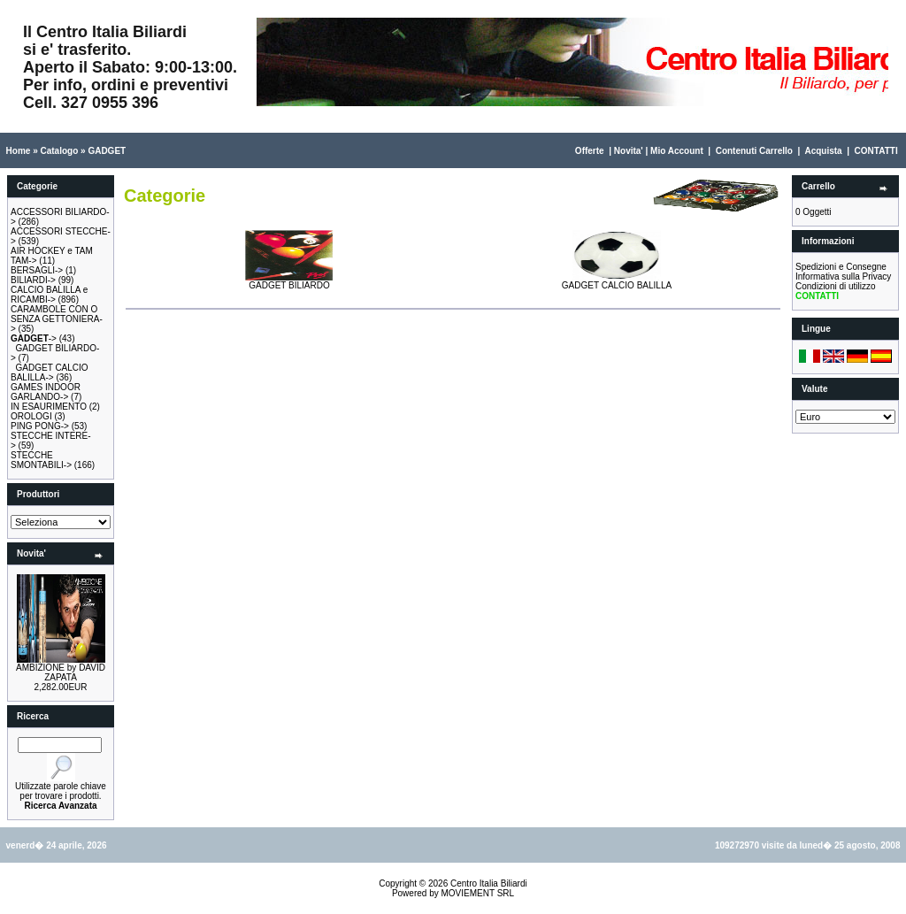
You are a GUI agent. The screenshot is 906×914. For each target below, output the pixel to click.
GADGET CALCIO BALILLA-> (49, 372)
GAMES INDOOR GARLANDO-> (46, 392)
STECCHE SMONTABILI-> (41, 460)
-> (34, 338)
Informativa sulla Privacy (843, 276)
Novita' (628, 151)
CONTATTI (876, 151)
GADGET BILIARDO (289, 281)
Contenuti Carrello (754, 151)
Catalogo (59, 151)
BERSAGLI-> (37, 270)
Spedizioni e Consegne (841, 267)
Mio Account (676, 151)
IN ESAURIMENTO (49, 406)
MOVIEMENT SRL (477, 893)
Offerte (589, 151)
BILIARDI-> (33, 280)
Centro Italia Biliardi (488, 883)
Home (18, 151)
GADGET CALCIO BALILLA (617, 281)
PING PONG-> (40, 426)
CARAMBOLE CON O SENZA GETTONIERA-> (57, 319)
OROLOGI (31, 416)
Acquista (822, 151)
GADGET (107, 151)
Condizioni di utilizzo (835, 286)
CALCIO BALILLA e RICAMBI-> (49, 294)
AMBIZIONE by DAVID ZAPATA (60, 672)
